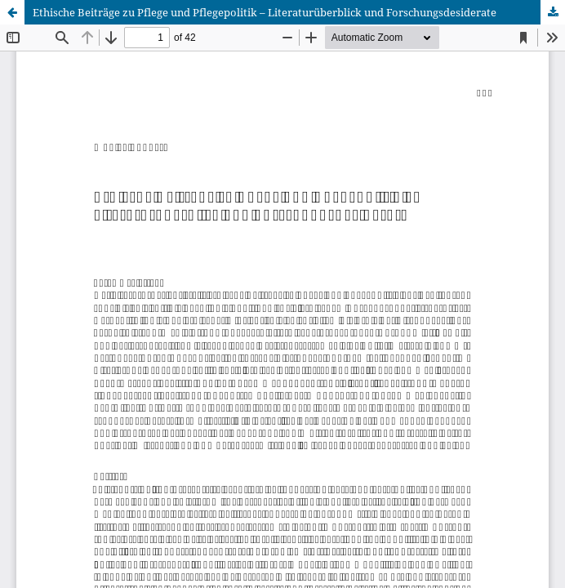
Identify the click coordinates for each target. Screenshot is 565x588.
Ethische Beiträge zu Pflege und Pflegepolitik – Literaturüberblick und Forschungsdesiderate (264, 12)
